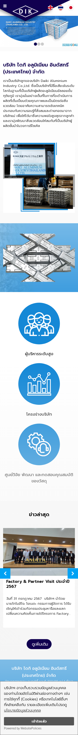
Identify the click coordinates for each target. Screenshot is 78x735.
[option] (39, 578)
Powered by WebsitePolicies (22, 728)
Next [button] (73, 573)
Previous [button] (5, 573)
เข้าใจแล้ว (39, 721)
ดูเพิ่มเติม (40, 644)
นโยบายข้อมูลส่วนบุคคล (22, 710)
